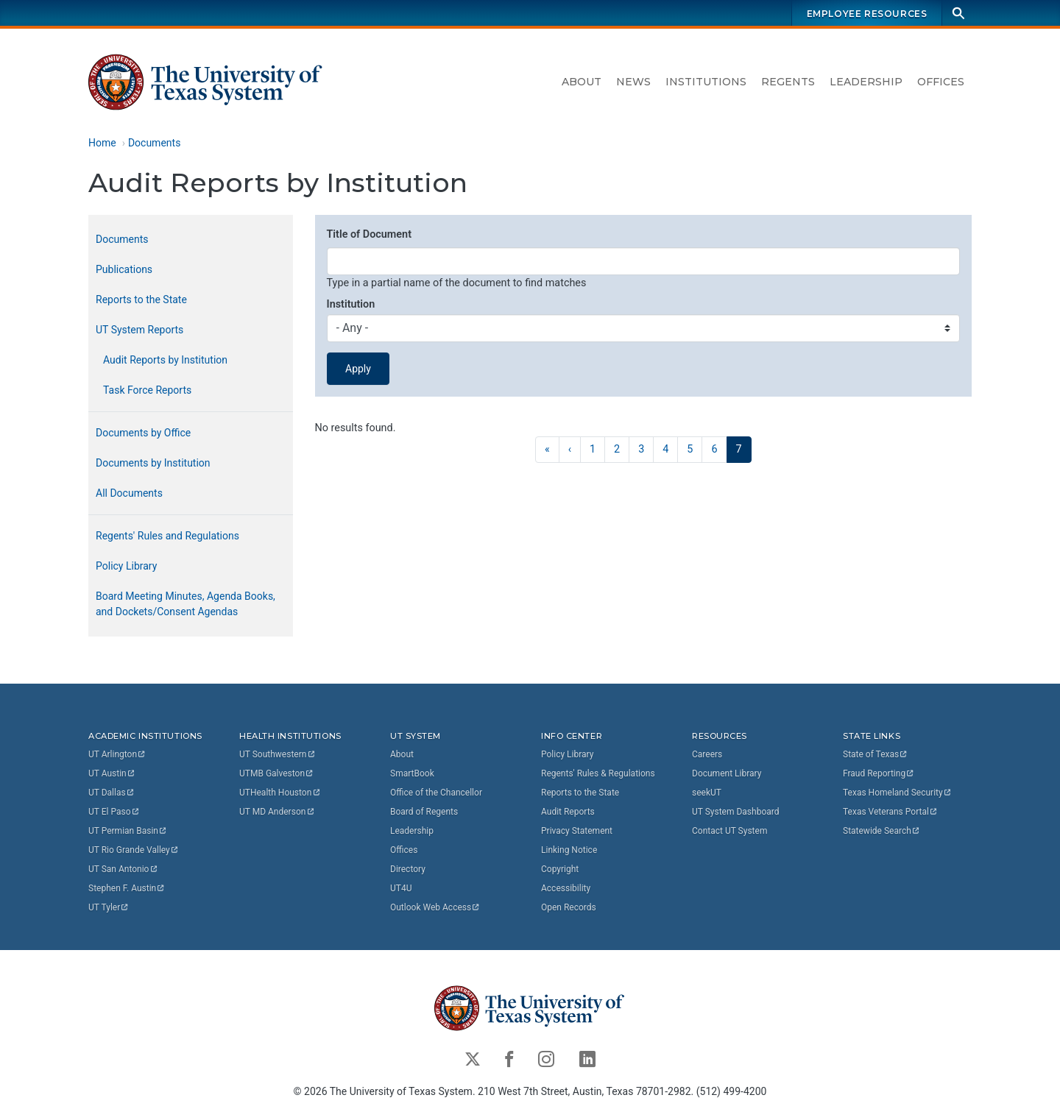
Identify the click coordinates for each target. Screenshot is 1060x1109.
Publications (124, 269)
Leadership (866, 81)
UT (117, 754)
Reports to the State (141, 299)
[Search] (958, 13)
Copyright (560, 869)
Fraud (879, 773)
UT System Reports (139, 330)
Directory (407, 869)
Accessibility (565, 888)
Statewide (882, 831)
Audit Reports (568, 812)
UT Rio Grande (134, 850)
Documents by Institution (153, 463)
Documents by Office (143, 433)
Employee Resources (867, 13)
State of (875, 754)
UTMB (276, 773)
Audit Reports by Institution (165, 360)
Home (102, 143)
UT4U (400, 888)
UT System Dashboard (736, 812)
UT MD (277, 812)
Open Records (568, 907)
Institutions (705, 81)
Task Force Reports (147, 390)
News (633, 81)
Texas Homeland (897, 792)
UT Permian (128, 831)
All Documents (129, 493)
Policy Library (126, 566)
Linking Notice (569, 850)
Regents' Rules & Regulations (598, 773)
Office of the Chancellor (436, 792)
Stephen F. (127, 888)
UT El (114, 812)
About (581, 81)
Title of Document (369, 234)
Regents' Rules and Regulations (167, 536)
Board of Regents (424, 812)
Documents (154, 143)
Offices (940, 81)
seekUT (706, 792)
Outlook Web (435, 907)
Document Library (726, 773)
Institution (351, 304)
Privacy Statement (576, 831)
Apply (358, 369)
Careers (707, 754)
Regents (788, 81)
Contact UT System (729, 831)
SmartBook (412, 773)
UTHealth (280, 792)
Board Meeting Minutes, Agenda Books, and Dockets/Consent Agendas (185, 603)
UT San (123, 869)
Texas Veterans (891, 812)
